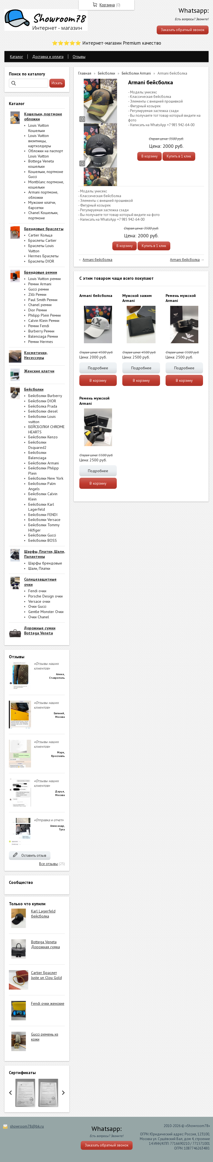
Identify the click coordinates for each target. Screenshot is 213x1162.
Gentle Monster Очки (46, 611)
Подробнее (98, 367)
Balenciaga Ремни (43, 336)
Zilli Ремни (37, 294)
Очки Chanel (38, 616)
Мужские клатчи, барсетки (42, 205)
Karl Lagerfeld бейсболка (43, 914)
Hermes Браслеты (43, 255)
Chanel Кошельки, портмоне (43, 215)
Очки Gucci (37, 606)
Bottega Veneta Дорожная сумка (45, 944)
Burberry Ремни (41, 331)
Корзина (107, 4)
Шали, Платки (39, 568)
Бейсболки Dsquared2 (37, 445)
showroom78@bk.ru (27, 1126)
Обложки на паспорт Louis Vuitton (45, 153)
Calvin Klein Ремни (43, 320)
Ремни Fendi (38, 325)
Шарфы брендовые (45, 563)
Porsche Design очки (45, 596)
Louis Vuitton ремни (44, 278)
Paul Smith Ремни (42, 299)
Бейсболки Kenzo (43, 436)
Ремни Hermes (40, 341)
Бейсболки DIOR (42, 400)
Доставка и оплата (48, 56)
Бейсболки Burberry (45, 395)
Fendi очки (37, 590)
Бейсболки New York (45, 478)
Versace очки (39, 601)
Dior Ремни (37, 309)
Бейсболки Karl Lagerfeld (41, 507)
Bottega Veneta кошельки (41, 164)
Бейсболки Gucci (42, 535)
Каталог (16, 56)
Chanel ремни (40, 304)
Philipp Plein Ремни (44, 315)
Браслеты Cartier (42, 240)
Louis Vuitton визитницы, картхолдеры (39, 140)
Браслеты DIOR (41, 261)
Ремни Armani (39, 283)
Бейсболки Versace (44, 519)
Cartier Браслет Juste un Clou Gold (46, 975)
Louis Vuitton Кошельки (38, 128)
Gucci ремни (38, 289)
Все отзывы (48, 863)
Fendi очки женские (47, 1003)
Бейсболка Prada (42, 406)
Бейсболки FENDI (42, 514)
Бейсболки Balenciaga (37, 455)
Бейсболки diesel (43, 411)
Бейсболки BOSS (42, 540)
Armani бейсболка (97, 259)
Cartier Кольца (40, 235)
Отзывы (79, 56)
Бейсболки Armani (43, 463)
